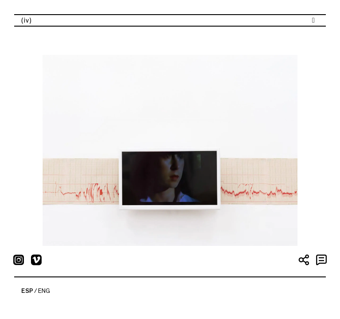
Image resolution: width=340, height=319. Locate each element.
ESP (27, 291)
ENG (44, 291)
